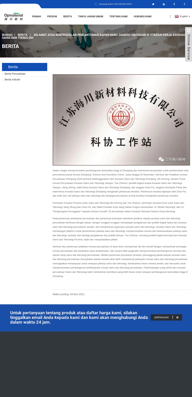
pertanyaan (166, 317)
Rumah (36, 16)
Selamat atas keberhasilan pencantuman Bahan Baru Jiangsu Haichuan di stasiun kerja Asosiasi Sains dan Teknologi (94, 36)
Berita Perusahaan (15, 73)
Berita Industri (12, 79)
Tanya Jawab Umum (90, 16)
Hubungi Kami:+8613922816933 (115, 4)
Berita (67, 16)
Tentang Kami (118, 16)
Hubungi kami (142, 16)
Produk (52, 16)
